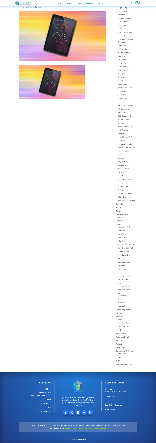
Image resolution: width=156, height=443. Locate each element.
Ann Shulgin (122, 25)
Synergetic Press (26, 7)
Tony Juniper (122, 182)
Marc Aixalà (121, 112)
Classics (119, 211)
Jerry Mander (122, 84)
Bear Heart (121, 28)
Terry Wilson (122, 175)
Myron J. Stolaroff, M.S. (125, 126)
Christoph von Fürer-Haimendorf (125, 41)
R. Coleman (121, 133)
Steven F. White (123, 168)
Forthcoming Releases (124, 309)
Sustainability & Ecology (125, 351)
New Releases (121, 333)
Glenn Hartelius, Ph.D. (125, 248)
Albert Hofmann (123, 11)
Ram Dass (121, 140)
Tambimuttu (122, 172)
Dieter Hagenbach (124, 52)
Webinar (119, 360)
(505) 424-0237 (45, 403)
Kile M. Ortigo (122, 101)
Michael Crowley (123, 119)
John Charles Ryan (124, 255)
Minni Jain (121, 123)
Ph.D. (119, 272)
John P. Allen (122, 94)
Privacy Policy (110, 409)
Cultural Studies (121, 220)
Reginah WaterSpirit (124, 144)
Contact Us (109, 389)
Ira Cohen (121, 80)
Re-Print (119, 344)
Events (118, 283)
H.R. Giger (121, 73)
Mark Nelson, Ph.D (124, 116)
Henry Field (121, 77)
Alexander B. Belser (124, 227)
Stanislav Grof (122, 165)
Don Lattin (121, 56)
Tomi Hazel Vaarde (124, 179)
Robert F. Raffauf (123, 151)
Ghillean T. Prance (124, 70)
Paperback (121, 306)
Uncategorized (121, 357)
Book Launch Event (124, 286)
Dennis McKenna (123, 49)
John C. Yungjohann (124, 87)
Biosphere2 (121, 353)
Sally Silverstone (123, 161)
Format (118, 293)
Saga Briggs (121, 158)
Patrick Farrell (122, 269)
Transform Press (123, 326)
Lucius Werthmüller (124, 105)
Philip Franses (122, 130)
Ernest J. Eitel (122, 63)
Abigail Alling (122, 7)
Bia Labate (121, 230)
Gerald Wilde (122, 66)
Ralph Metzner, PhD (124, 137)
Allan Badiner (122, 21)
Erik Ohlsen (121, 59)
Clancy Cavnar (122, 237)
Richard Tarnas (123, 279)
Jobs (106, 400)
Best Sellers (120, 204)
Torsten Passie (122, 186)
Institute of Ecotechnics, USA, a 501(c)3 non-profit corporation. (85, 428)
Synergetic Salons (124, 289)
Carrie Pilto (121, 234)
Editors (118, 224)
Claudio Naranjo (123, 45)
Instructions (109, 396)
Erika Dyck (121, 241)
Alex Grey (121, 14)
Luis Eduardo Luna (124, 109)
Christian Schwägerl (124, 35)
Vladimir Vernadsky (124, 193)
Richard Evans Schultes (126, 147)
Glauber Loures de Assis (126, 244)
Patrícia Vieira (122, 265)
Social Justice (120, 347)
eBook (119, 299)
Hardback (121, 302)
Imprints (119, 316)
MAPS (119, 258)
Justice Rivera (122, 98)
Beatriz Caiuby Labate (125, 32)
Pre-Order (119, 340)
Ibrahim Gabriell (123, 251)
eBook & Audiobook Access (115, 391)
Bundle (118, 207)
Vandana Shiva (123, 190)
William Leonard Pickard (126, 200)
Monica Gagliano (123, 262)
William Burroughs (124, 197)
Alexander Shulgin (124, 18)
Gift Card (119, 313)
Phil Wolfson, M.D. (124, 276)
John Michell (121, 91)
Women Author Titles (124, 364)
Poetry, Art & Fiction (123, 337)
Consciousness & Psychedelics (122, 216)
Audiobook (121, 295)
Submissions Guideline (113, 405)
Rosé (119, 154)
